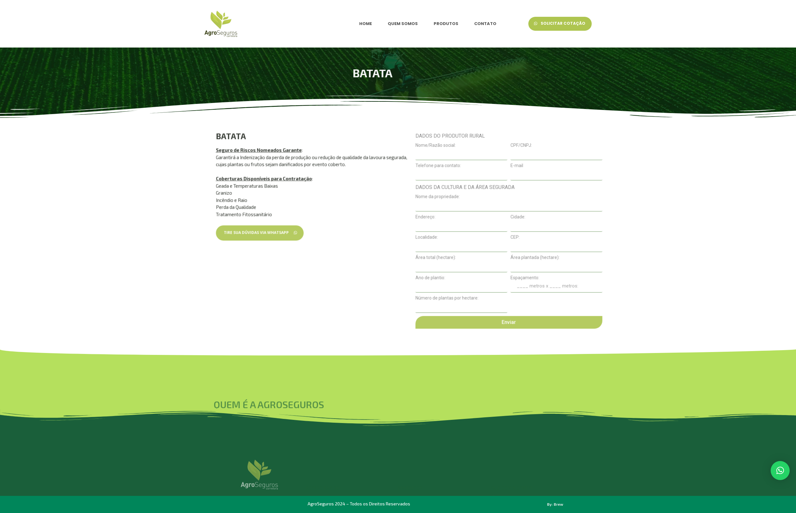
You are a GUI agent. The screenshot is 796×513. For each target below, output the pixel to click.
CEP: (606, 284)
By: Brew (555, 504)
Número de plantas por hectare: (538, 345)
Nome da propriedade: (528, 243)
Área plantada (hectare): (626, 304)
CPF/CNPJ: (612, 192)
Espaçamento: (616, 324)
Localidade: (517, 284)
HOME (365, 24)
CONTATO (485, 24)
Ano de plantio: (521, 324)
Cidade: (609, 263)
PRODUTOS (446, 24)
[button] (780, 470)
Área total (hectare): (526, 304)
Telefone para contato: (529, 212)
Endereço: (516, 263)
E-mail (608, 212)
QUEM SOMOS (403, 24)
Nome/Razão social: (526, 192)
